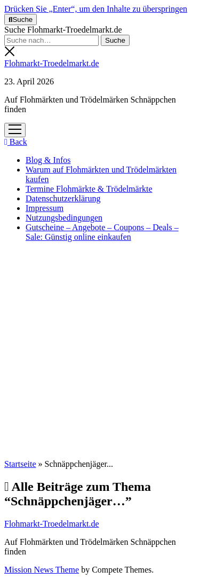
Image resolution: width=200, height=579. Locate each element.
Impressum (44, 208)
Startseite (20, 463)
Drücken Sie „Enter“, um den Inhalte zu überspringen (95, 8)
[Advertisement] (100, 351)
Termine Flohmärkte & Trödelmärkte (89, 188)
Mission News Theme (41, 569)
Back (15, 141)
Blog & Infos (48, 160)
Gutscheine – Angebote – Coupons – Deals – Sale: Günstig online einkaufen (102, 232)
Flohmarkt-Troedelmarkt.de (51, 63)
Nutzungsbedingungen (64, 217)
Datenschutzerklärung (63, 198)
